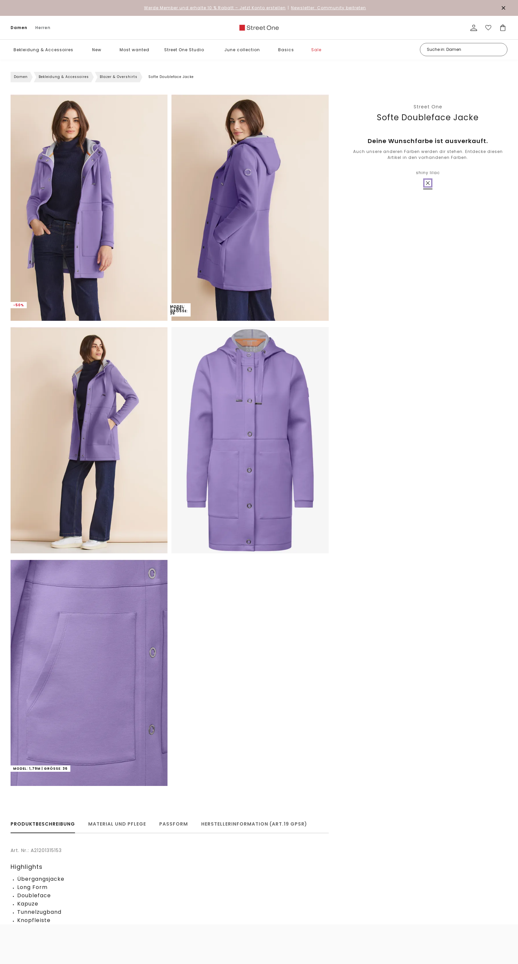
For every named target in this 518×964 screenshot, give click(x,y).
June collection (242, 50)
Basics (286, 50)
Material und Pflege (117, 824)
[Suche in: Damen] (463, 49)
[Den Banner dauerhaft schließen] (503, 8)
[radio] (427, 183)
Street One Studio (184, 50)
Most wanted (134, 50)
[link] (259, 28)
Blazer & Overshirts (118, 76)
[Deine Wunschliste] (488, 27)
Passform (173, 824)
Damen (19, 27)
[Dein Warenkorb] (502, 27)
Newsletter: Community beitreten (328, 8)
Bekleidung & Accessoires (43, 50)
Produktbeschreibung (43, 824)
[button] (78, 49)
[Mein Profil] (473, 27)
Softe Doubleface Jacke (428, 117)
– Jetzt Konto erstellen (215, 8)
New (96, 50)
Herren (43, 27)
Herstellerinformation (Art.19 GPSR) (254, 824)
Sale (316, 50)
